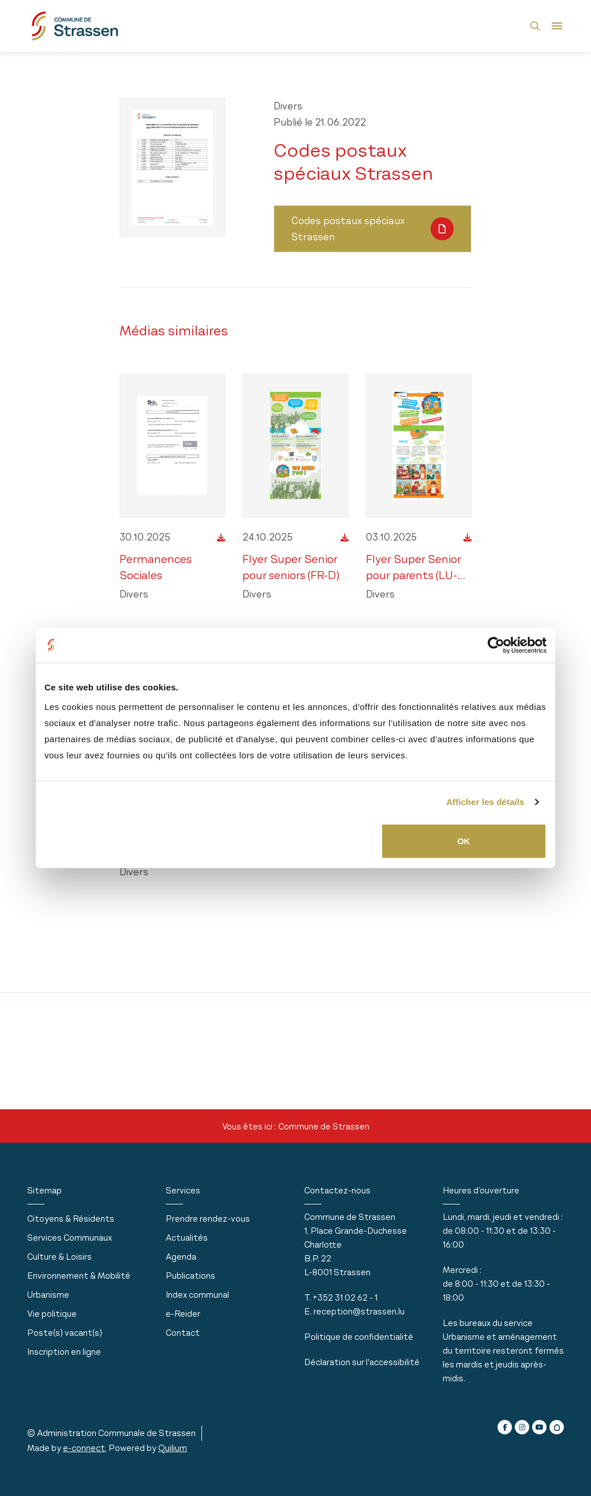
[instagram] (522, 1427)
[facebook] (505, 1427)
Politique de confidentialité (358, 1337)
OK (463, 840)
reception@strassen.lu (359, 1311)
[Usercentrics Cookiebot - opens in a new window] (496, 645)
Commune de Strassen (323, 1126)
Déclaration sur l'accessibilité (362, 1362)
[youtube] (539, 1427)
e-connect (84, 1448)
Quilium (172, 1448)
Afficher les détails (485, 802)
